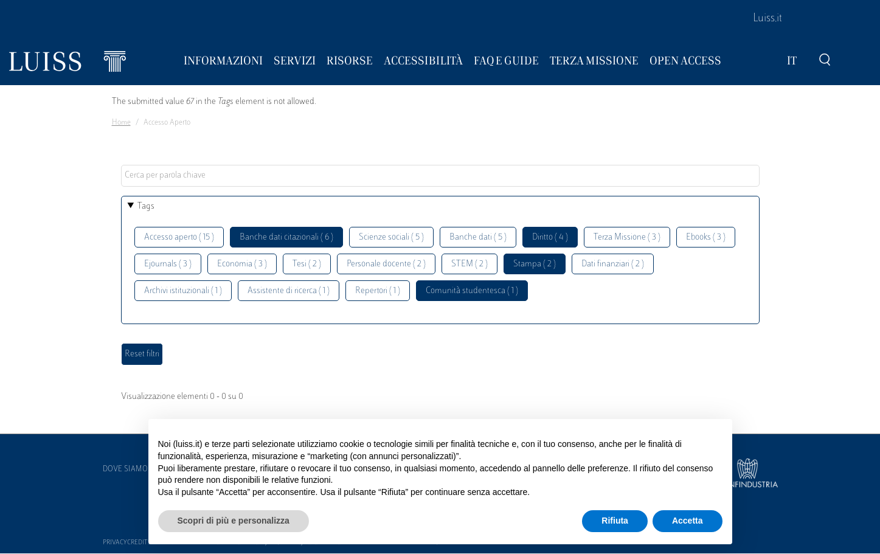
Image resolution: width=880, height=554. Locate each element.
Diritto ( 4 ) (550, 237)
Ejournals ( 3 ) (168, 264)
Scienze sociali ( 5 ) (391, 237)
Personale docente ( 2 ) (386, 264)
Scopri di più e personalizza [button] (233, 520)
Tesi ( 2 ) (307, 264)
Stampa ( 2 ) (534, 264)
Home (121, 122)
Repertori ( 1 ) (377, 291)
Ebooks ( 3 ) (706, 237)
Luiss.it (767, 18)
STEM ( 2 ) (469, 264)
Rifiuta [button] (614, 520)
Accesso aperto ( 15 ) (179, 237)
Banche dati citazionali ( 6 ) (286, 237)
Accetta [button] (687, 520)
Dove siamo (125, 469)
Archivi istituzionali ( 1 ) (183, 291)
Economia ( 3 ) (242, 264)
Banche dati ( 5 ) (478, 237)
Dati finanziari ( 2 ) (612, 264)
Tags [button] (145, 206)
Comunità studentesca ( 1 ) (472, 291)
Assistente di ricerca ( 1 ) (289, 291)
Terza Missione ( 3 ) (627, 237)
